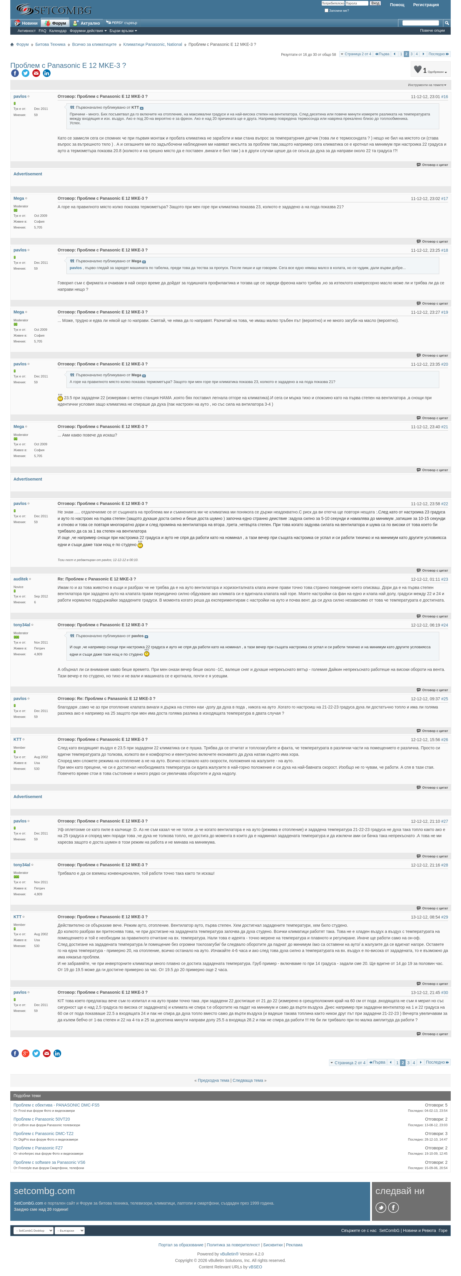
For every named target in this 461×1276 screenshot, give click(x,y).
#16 (444, 96)
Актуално (86, 22)
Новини (26, 22)
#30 (444, 992)
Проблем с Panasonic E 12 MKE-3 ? (68, 65)
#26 (444, 739)
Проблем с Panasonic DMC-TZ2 (44, 1133)
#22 (444, 503)
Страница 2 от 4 (358, 54)
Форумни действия (86, 30)
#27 (444, 821)
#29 (444, 917)
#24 (444, 625)
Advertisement (28, 174)
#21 (444, 426)
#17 (444, 198)
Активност (27, 30)
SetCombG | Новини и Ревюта (407, 1230)
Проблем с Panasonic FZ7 (38, 1148)
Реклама (294, 1245)
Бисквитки (273, 1245)
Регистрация (426, 4)
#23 (444, 579)
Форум (55, 22)
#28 (444, 865)
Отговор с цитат (432, 165)
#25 (444, 698)
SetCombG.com (28, 1203)
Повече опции (432, 30)
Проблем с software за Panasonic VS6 (49, 1162)
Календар (58, 30)
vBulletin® (229, 1254)
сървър (121, 23)
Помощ (397, 4)
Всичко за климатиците (94, 44)
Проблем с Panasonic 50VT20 (42, 1119)
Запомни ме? (337, 10)
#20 (444, 364)
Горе (443, 1230)
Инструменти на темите (426, 85)
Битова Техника (51, 44)
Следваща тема (248, 1080)
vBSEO (255, 1267)
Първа (382, 54)
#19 (444, 312)
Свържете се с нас (359, 1230)
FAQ (42, 30)
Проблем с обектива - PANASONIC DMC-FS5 (56, 1105)
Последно (439, 54)
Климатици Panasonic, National (152, 44)
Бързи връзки (122, 30)
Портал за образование (180, 1245)
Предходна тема (213, 1080)
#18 (444, 250)
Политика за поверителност (233, 1245)
